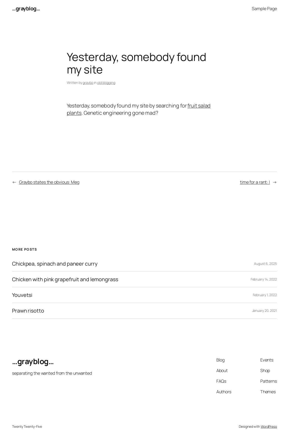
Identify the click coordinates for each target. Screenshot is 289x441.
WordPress (269, 426)
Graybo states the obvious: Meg (49, 182)
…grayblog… (26, 8)
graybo (88, 82)
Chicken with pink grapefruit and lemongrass (65, 279)
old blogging (106, 82)
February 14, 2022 (264, 279)
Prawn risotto (28, 311)
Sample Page (264, 8)
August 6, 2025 (265, 263)
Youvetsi (22, 295)
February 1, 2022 (265, 295)
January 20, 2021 (264, 310)
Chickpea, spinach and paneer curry (54, 264)
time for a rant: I (255, 182)
